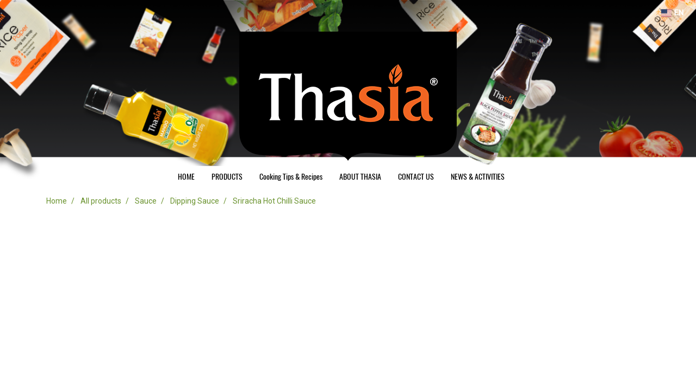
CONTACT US (416, 176)
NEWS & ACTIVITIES (478, 176)
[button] (522, 177)
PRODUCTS (227, 176)
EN (672, 13)
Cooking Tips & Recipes (290, 176)
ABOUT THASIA (360, 176)
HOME (186, 176)
